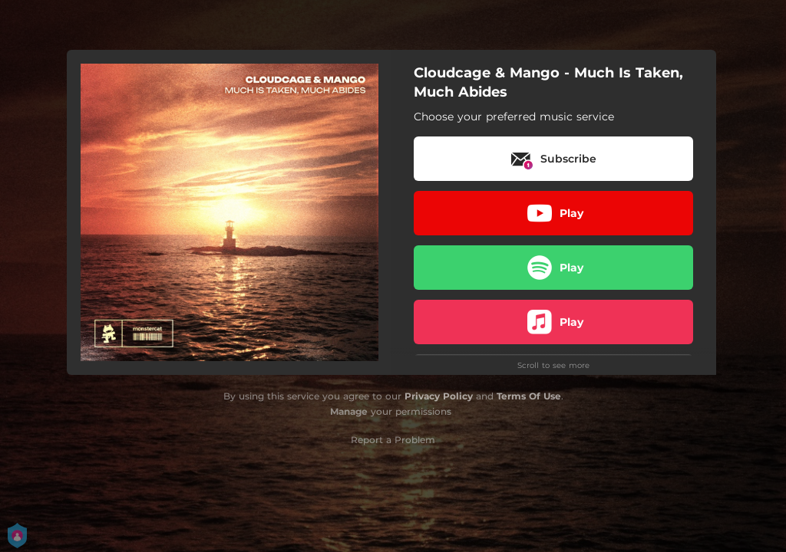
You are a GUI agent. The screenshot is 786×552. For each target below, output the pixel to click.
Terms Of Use (529, 396)
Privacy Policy (439, 396)
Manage (349, 411)
